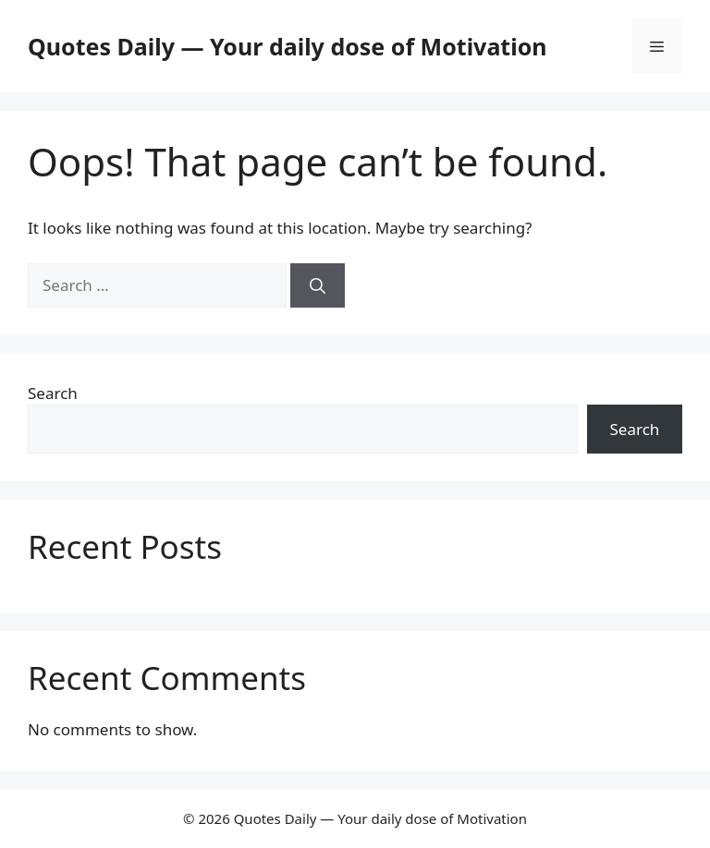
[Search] (317, 285)
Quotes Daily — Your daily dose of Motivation (287, 46)
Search (53, 393)
